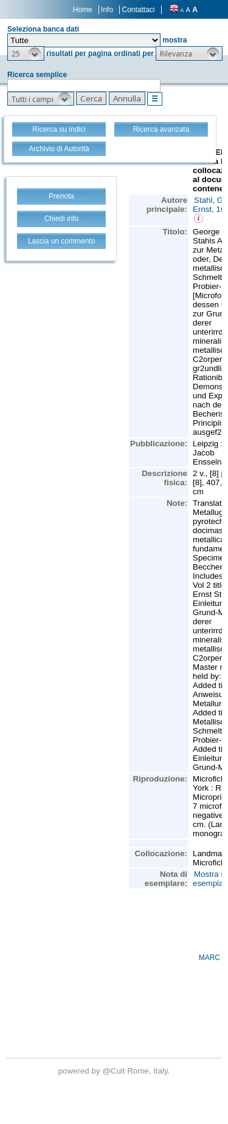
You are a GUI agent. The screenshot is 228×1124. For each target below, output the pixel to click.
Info (107, 9)
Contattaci (138, 9)
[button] (25, 53)
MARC (209, 957)
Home (82, 9)
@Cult (114, 1070)
